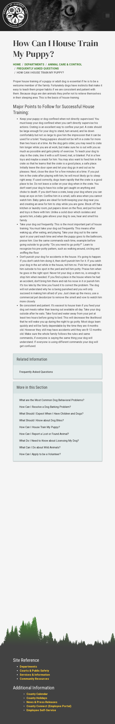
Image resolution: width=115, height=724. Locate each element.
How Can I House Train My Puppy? (39, 427)
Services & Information (35, 674)
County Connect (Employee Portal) (49, 706)
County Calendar (37, 694)
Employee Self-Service (41, 710)
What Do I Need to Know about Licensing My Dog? (49, 440)
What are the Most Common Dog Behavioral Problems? (51, 400)
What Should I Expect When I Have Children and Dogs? (51, 413)
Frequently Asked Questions (38, 68)
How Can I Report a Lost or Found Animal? (44, 434)
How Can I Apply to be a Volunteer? (40, 454)
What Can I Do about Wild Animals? (39, 447)
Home (17, 64)
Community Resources (34, 678)
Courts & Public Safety (34, 670)
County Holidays (37, 698)
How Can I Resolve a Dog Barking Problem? (45, 406)
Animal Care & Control (65, 64)
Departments (34, 64)
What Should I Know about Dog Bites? (41, 420)
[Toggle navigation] (107, 15)
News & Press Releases (42, 702)
